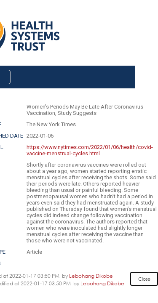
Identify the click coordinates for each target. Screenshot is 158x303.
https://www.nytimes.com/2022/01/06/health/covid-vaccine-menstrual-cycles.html (90, 150)
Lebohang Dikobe (91, 275)
